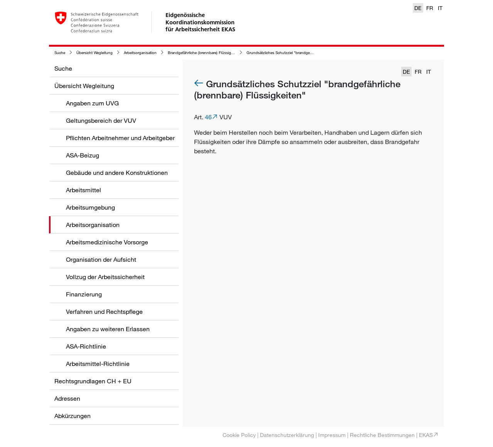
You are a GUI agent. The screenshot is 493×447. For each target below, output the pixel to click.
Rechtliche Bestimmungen (382, 435)
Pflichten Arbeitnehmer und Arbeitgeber (120, 138)
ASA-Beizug (82, 155)
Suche (59, 52)
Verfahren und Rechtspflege (104, 311)
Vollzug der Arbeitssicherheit (105, 277)
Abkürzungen (72, 416)
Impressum (332, 435)
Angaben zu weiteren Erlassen (108, 329)
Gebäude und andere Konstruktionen (117, 172)
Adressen (67, 398)
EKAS (426, 435)
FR (429, 8)
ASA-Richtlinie (86, 346)
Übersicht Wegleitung (94, 52)
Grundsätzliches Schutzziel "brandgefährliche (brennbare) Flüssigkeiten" (308, 52)
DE (418, 8)
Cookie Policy (239, 435)
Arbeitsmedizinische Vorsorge (107, 242)
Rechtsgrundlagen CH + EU (93, 381)
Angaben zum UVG (92, 103)
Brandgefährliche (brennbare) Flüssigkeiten (204, 52)
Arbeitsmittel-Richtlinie (98, 363)
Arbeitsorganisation (140, 52)
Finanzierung (84, 294)
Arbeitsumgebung (90, 207)
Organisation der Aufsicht (101, 259)
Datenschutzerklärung (287, 435)
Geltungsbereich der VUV (101, 120)
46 (208, 117)
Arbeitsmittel (83, 190)
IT (440, 8)
